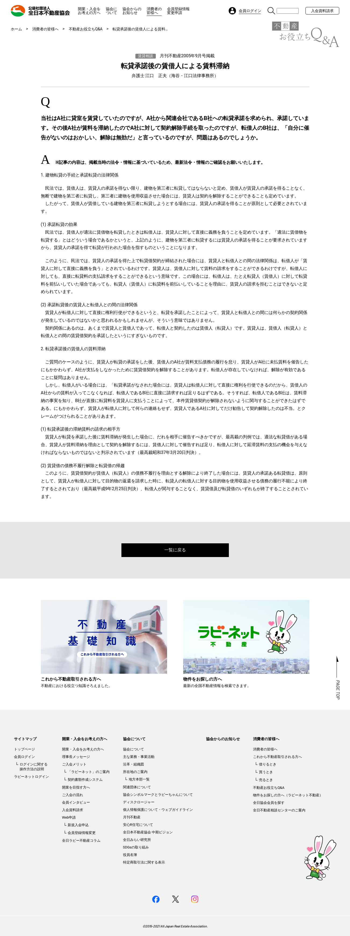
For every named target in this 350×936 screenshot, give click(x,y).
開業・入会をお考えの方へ (89, 11)
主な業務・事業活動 (138, 757)
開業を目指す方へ (76, 787)
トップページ (24, 749)
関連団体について (137, 787)
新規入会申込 (78, 825)
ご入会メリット (74, 764)
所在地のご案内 (135, 772)
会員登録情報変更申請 (178, 11)
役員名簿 (130, 855)
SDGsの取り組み (136, 847)
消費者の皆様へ (154, 11)
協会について (111, 11)
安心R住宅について (138, 825)
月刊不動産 (131, 817)
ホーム (16, 29)
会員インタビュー (76, 802)
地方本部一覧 (139, 779)
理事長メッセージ (76, 757)
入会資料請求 (322, 11)
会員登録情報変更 (82, 833)
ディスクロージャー (138, 802)
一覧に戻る (175, 549)
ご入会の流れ (72, 795)
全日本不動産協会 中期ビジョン (148, 832)
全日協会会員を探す (268, 803)
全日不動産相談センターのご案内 (279, 810)
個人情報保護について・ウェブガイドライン (158, 810)
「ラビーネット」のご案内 (89, 772)
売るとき (266, 780)
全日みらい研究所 (137, 840)
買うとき (266, 772)
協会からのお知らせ (131, 11)
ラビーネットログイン (31, 777)
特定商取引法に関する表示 (144, 862)
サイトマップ (25, 739)
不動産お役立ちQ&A (85, 29)
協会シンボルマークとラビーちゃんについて (158, 795)
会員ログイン (24, 757)
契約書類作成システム (85, 780)
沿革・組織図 (133, 764)
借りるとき (267, 764)
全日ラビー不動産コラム (81, 841)
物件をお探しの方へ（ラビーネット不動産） (288, 795)
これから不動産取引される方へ (277, 757)
